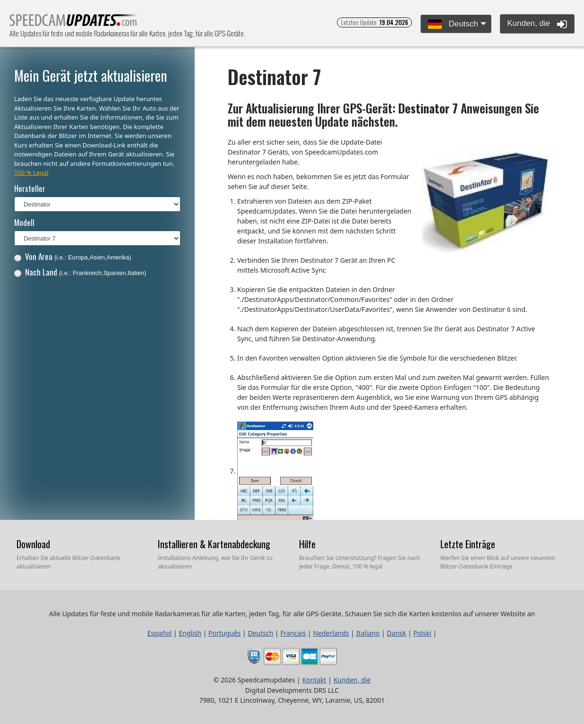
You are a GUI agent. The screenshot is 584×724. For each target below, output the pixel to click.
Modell (24, 222)
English (190, 633)
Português (224, 633)
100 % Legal (31, 172)
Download (33, 544)
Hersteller (29, 188)
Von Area (72, 256)
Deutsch (453, 24)
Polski (422, 633)
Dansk (396, 633)
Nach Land (80, 272)
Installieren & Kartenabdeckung (214, 544)
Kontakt (314, 679)
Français (293, 633)
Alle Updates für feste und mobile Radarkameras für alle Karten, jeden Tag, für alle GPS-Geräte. (73, 23)
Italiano (368, 633)
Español (159, 633)
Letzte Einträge (467, 544)
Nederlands (331, 633)
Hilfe (307, 544)
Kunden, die (537, 24)
